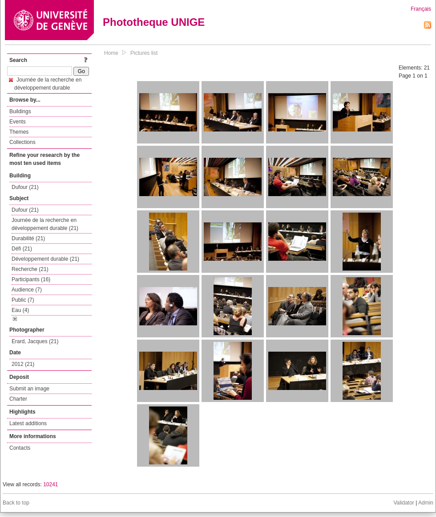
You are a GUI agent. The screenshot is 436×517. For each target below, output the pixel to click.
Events (17, 122)
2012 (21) (23, 364)
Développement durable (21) (45, 259)
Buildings (20, 111)
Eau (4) (20, 310)
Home (111, 53)
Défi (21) (22, 249)
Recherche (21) (30, 269)
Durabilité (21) (28, 238)
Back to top (16, 503)
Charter (18, 399)
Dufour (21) (25, 187)
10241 (50, 484)
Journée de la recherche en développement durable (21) (45, 224)
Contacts (19, 448)
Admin (425, 503)
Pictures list (143, 53)
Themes (18, 132)
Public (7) (23, 300)
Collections (22, 142)
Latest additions (28, 423)
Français (421, 9)
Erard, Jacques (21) (35, 341)
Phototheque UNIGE (154, 22)
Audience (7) (27, 290)
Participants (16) (31, 279)
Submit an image (29, 389)
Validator (403, 503)
